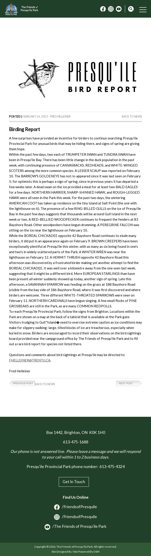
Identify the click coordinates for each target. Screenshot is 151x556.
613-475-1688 (75, 442)
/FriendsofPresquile (75, 506)
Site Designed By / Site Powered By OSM (75, 551)
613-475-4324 (112, 466)
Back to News (132, 116)
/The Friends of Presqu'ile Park (75, 526)
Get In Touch (74, 481)
